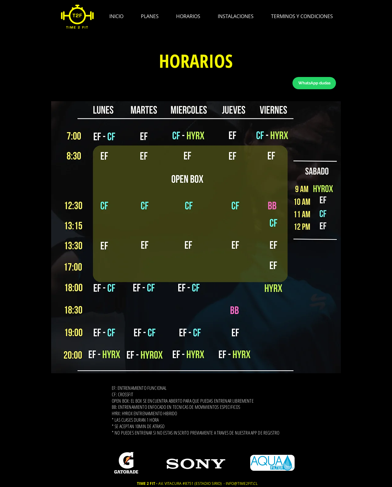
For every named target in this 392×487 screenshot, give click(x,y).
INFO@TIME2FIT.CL (242, 483)
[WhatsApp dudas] (314, 83)
